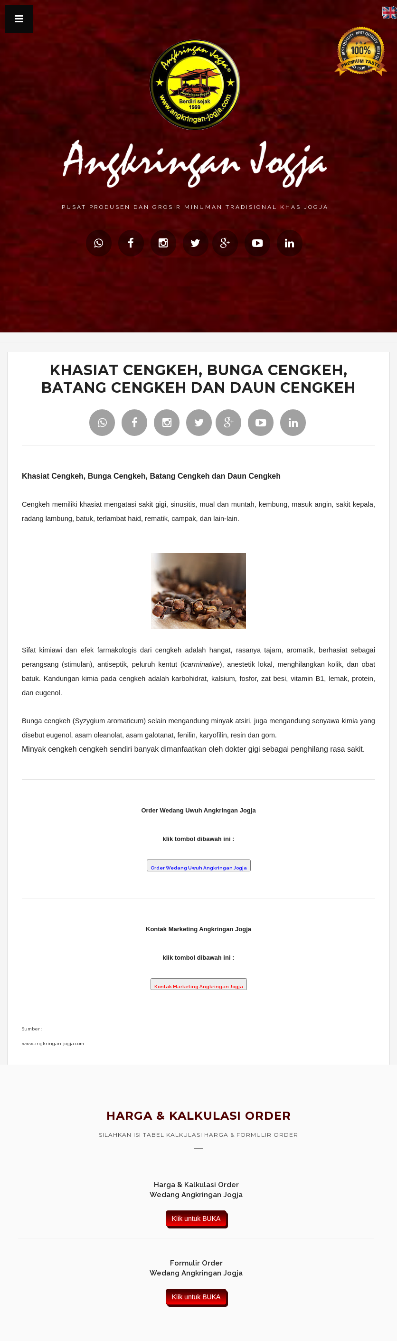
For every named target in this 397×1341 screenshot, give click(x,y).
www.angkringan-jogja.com (53, 1043)
